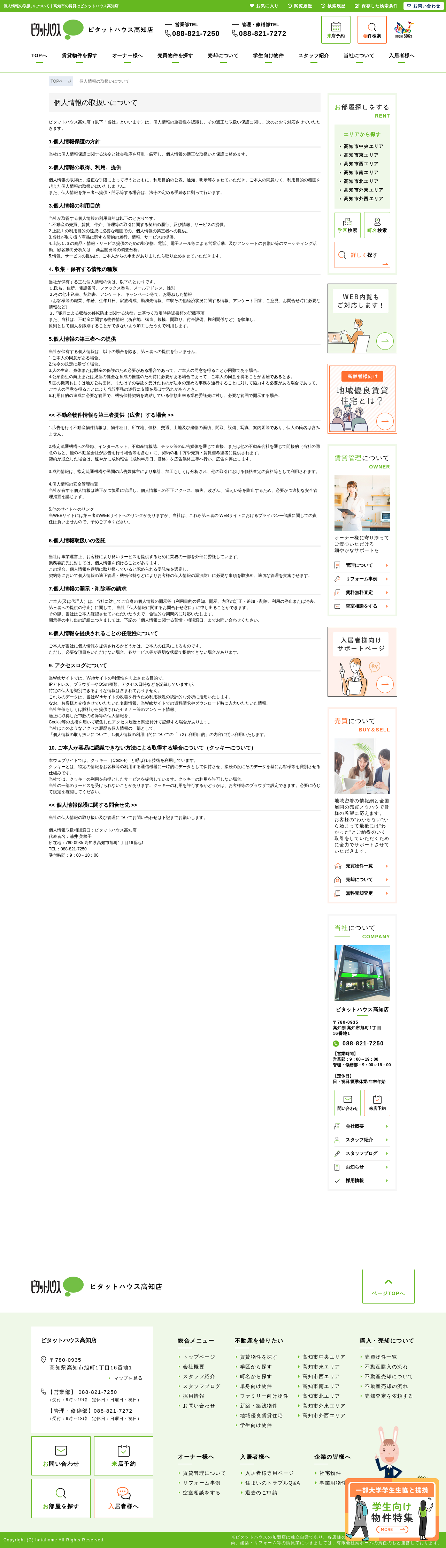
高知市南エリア (361, 172)
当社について (359, 55)
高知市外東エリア (364, 190)
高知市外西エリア (364, 198)
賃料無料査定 (359, 592)
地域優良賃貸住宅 (261, 1415)
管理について (359, 565)
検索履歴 (333, 5)
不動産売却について (389, 1376)
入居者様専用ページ (269, 1473)
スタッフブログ (361, 1153)
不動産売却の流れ (386, 1386)
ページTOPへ (388, 1293)
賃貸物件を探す (80, 55)
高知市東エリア (361, 155)
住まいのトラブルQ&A (272, 1483)
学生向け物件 (268, 55)
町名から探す (256, 1376)
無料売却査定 (359, 893)
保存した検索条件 (376, 5)
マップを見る (128, 1378)
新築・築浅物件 (259, 1405)
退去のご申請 (261, 1492)
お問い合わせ (199, 1405)
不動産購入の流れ (386, 1366)
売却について (223, 55)
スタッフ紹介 (313, 55)
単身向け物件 (256, 1386)
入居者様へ (402, 55)
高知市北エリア (361, 181)
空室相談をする (361, 606)
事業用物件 (333, 1483)
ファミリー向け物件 (264, 1396)
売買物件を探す (175, 55)
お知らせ (355, 1167)
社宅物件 (330, 1473)
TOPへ (39, 55)
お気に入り (264, 5)
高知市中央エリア (364, 146)
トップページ (199, 1357)
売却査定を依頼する (389, 1396)
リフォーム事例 (361, 578)
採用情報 (355, 1180)
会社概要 (355, 1126)
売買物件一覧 (359, 866)
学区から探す (256, 1366)
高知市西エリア (361, 163)
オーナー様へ (127, 55)
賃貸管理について (204, 1473)
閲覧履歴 (300, 5)
